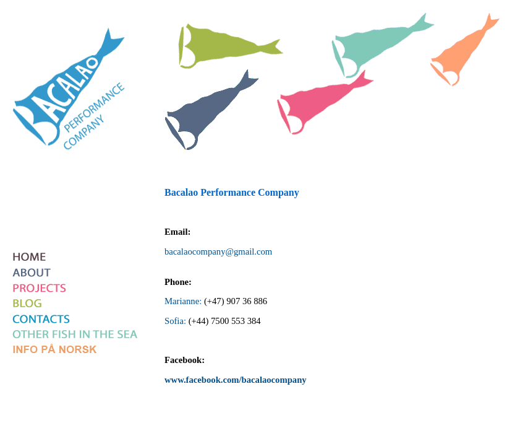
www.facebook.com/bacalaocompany (235, 380)
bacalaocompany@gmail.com (218, 251)
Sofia (174, 321)
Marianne (181, 301)
